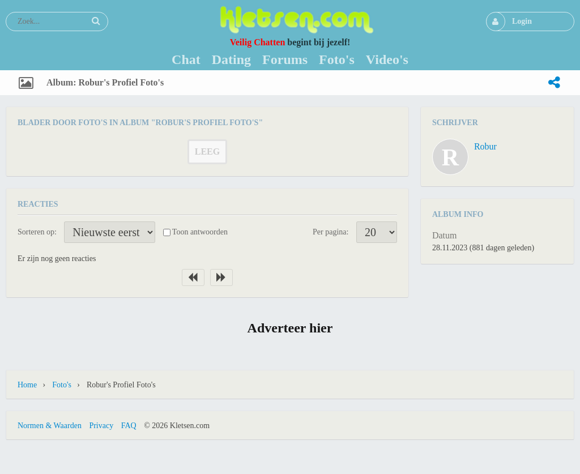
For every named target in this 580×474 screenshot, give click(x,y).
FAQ (129, 425)
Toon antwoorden (200, 232)
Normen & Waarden (50, 425)
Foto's (61, 385)
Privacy (101, 425)
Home (27, 385)
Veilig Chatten (257, 42)
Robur (485, 146)
